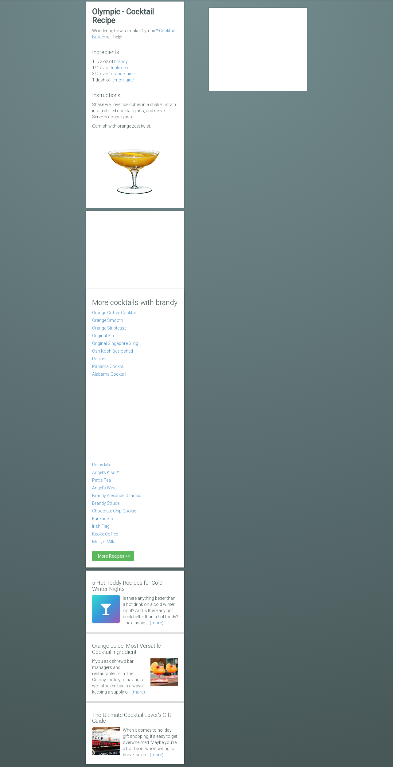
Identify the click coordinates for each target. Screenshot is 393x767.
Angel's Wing (104, 487)
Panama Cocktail (108, 366)
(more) (156, 622)
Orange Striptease (109, 328)
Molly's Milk (103, 541)
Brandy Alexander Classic (116, 495)
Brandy (121, 61)
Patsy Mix (101, 464)
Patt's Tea (101, 480)
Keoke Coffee (105, 534)
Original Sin (103, 335)
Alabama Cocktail (109, 374)
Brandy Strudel (106, 503)
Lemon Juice (122, 79)
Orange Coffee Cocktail (114, 312)
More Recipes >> (113, 556)
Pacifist (99, 358)
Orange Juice (122, 73)
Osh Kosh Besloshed (112, 351)
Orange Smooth (107, 320)
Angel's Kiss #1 (106, 472)
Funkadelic (102, 518)
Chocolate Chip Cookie (114, 510)
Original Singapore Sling (115, 343)
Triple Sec (119, 67)
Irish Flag (101, 526)
